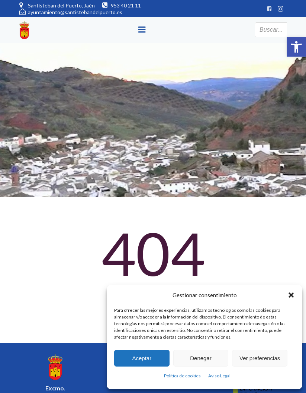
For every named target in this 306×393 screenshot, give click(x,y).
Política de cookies (182, 375)
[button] (296, 47)
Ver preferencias (259, 358)
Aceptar (141, 358)
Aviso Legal (219, 375)
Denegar (201, 358)
